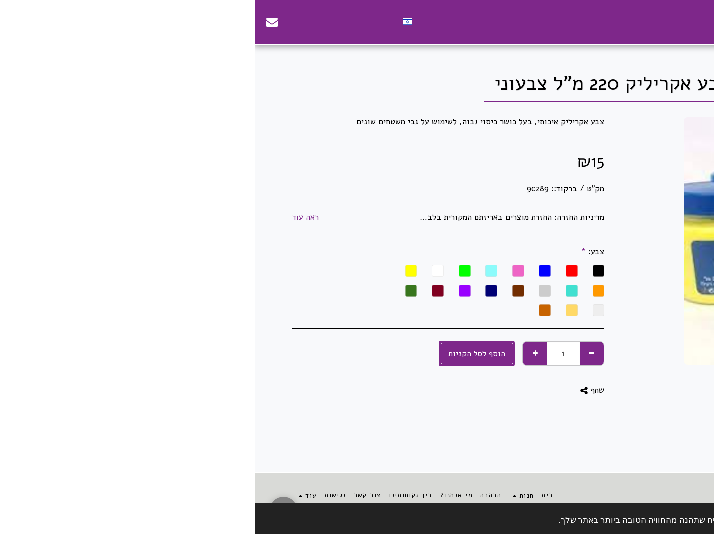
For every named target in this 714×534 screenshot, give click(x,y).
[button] (134, 22)
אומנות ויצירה (615, 52)
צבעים (579, 52)
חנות (650, 52)
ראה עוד (50, 217)
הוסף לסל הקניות (221, 353)
